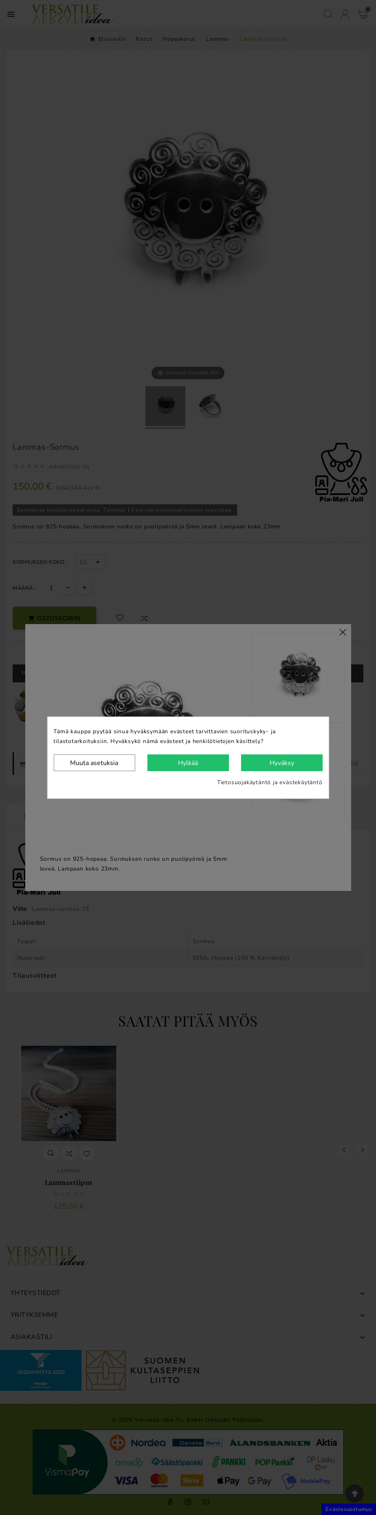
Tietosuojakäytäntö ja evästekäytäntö (270, 782)
